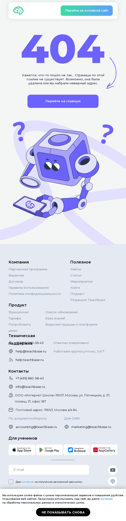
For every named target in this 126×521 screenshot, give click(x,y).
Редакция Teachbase (87, 300)
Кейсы (75, 269)
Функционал (19, 312)
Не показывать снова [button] (63, 512)
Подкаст (77, 294)
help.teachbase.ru (30, 360)
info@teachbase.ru (30, 387)
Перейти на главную (63, 101)
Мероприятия (81, 281)
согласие (28, 481)
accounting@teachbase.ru (36, 427)
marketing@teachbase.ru (91, 427)
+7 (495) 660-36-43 (30, 343)
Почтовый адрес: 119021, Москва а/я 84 (46, 410)
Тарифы (15, 318)
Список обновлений (61, 312)
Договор (16, 281)
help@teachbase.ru (31, 351)
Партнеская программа (28, 269)
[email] (49, 470)
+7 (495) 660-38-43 (30, 378)
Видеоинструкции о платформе (71, 324)
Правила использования (29, 287)
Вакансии (16, 275)
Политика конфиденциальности (35, 294)
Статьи (75, 275)
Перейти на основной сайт (86, 10)
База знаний (55, 318)
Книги (75, 287)
